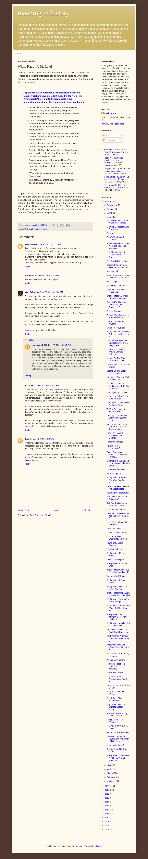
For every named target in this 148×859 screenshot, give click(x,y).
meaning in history (44, 13)
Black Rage (112, 282)
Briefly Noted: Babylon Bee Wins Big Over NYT (117, 480)
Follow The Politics (115, 672)
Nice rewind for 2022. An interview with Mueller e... (115, 186)
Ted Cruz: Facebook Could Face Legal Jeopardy (116, 666)
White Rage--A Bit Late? (117, 285)
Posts (107, 135)
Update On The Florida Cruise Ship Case (117, 359)
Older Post (87, 510)
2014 (107, 802)
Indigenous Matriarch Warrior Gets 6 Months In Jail (118, 647)
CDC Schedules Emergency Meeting (117, 537)
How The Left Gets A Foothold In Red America (116, 254)
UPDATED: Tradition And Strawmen (118, 228)
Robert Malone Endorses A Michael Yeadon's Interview (118, 245)
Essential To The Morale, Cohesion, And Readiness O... (118, 304)
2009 (107, 821)
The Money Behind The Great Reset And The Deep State (117, 343)
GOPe (27, 229)
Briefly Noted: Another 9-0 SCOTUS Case (118, 624)
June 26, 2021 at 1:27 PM (49, 244)
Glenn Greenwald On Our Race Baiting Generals (118, 276)
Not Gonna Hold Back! (117, 532)
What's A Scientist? (115, 549)
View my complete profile (112, 124)
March (110, 773)
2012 (107, 810)
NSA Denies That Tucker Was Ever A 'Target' (118, 221)
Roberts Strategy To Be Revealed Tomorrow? (117, 266)
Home (18, 53)
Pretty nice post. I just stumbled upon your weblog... (113, 160)
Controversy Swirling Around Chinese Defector (116, 351)
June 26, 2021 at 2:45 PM (59, 345)
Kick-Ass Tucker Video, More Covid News (117, 504)
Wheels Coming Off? (116, 660)
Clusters (110, 233)
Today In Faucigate (115, 559)
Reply (27, 266)
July (109, 213)
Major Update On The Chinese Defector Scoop (116, 707)
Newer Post (23, 510)
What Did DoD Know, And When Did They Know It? (118, 608)
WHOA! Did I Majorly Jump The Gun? (116, 410)
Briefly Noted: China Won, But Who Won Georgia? (118, 594)
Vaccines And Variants (116, 576)
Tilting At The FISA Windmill (115, 721)
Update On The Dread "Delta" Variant (116, 372)
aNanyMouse (31, 244)
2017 (107, 798)
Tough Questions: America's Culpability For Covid (117, 454)
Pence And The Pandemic (118, 732)
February (111, 777)
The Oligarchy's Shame (117, 392)
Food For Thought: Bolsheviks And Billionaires (115, 435)
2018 (107, 794)
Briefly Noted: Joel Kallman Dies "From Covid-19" (117, 616)
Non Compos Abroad (116, 509)
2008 (107, 825)
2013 (107, 806)
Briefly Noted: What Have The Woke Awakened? (118, 571)
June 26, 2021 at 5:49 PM (43, 439)
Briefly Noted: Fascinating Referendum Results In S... (118, 334)
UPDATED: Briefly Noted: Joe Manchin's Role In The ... (118, 516)
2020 (107, 786)
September (112, 205)
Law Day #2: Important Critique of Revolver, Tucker (117, 418)
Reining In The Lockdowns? (113, 447)
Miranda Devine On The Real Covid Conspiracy (118, 630)
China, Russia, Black (116, 328)
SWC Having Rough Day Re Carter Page (118, 403)
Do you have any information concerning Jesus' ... (117, 169)
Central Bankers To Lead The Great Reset (118, 487)
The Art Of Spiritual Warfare (115, 322)
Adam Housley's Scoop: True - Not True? (117, 714)
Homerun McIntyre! (115, 745)
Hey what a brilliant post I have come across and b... (116, 150)
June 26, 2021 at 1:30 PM (48, 275)
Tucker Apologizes (115, 442)
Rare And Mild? (113, 271)
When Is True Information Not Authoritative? (118, 316)
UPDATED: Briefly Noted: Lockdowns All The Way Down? (118, 463)
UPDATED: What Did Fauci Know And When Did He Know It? (118, 738)
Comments (109, 140)
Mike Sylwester (32, 292)
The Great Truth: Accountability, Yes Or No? (117, 679)
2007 (107, 829)
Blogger (98, 846)
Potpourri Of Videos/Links (118, 493)
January (111, 781)
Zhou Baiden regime (39, 229)
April (109, 769)
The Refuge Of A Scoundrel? (114, 699)
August (110, 209)
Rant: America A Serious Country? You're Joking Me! (118, 638)
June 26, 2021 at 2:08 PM (51, 292)
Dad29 (28, 439)
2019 (107, 790)
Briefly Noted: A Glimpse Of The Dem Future (117, 297)
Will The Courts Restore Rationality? (117, 498)
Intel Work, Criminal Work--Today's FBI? (118, 378)
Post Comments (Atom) (40, 515)
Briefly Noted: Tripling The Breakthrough (118, 600)
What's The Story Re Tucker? (116, 238)
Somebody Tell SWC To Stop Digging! (117, 397)
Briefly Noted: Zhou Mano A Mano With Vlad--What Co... (118, 757)
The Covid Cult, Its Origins (118, 261)
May (109, 765)
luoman (79, 846)
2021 (107, 202)
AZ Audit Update (114, 474)
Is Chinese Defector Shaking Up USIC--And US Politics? (118, 386)
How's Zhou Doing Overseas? (115, 544)
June (109, 217)
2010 (107, 817)
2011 (107, 813)
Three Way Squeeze (116, 470)
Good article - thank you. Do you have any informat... (116, 178)
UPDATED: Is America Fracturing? (117, 290)
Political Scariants (115, 311)
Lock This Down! (114, 528)
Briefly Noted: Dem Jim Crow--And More (117, 587)
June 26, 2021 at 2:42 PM (47, 385)
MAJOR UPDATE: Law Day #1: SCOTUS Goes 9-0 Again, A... (118, 426)
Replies (31, 340)
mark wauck (37, 345)
